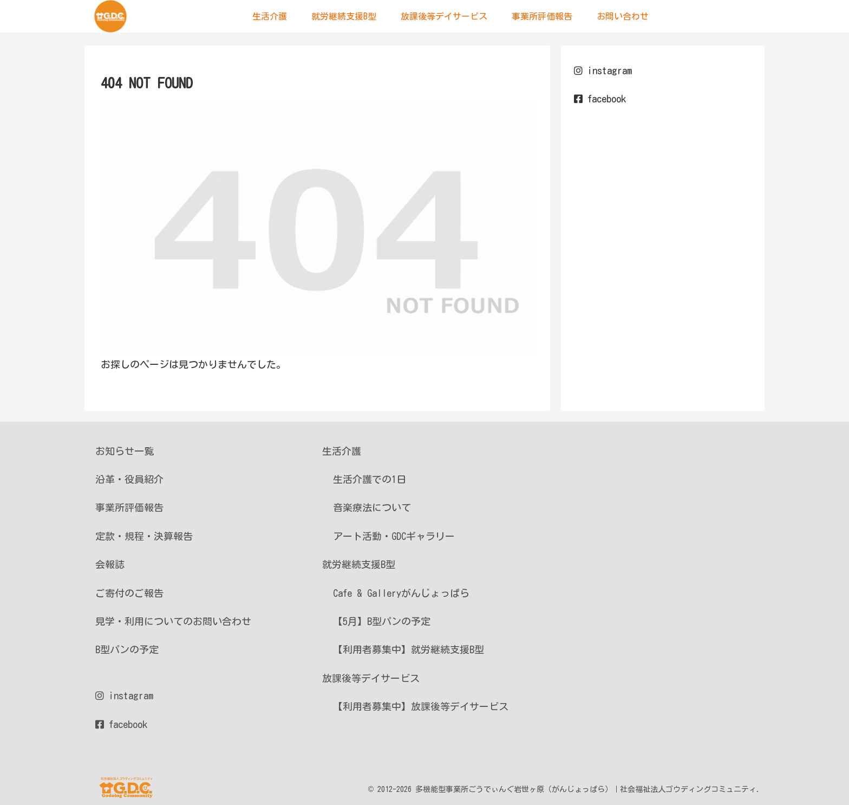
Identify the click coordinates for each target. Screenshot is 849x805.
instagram (603, 70)
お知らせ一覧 (124, 451)
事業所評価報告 (129, 507)
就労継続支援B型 (358, 564)
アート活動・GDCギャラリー (394, 536)
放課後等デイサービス (371, 678)
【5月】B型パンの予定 (381, 621)
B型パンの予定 (127, 649)
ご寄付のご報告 (129, 593)
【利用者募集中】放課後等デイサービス (420, 706)
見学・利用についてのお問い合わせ (173, 621)
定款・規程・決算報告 (144, 536)
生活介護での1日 (369, 479)
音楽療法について (372, 507)
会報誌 (110, 564)
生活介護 (341, 451)
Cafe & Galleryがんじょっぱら (401, 593)
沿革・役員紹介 (129, 479)
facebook (600, 99)
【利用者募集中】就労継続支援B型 (408, 649)
